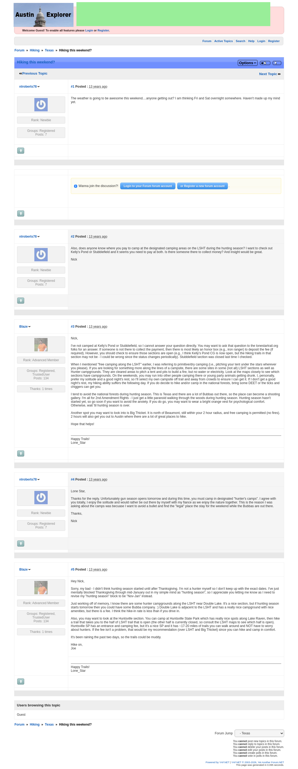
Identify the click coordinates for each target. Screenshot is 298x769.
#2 (72, 236)
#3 (72, 326)
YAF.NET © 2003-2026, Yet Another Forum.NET (257, 762)
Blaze (23, 326)
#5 (72, 569)
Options (246, 63)
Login (89, 30)
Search (240, 41)
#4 (72, 479)
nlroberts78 (28, 86)
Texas (49, 50)
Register (103, 30)
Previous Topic (35, 73)
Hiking (35, 50)
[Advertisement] (173, 14)
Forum (206, 41)
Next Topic (268, 74)
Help (251, 41)
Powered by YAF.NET (217, 762)
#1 (72, 86)
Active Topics (223, 41)
